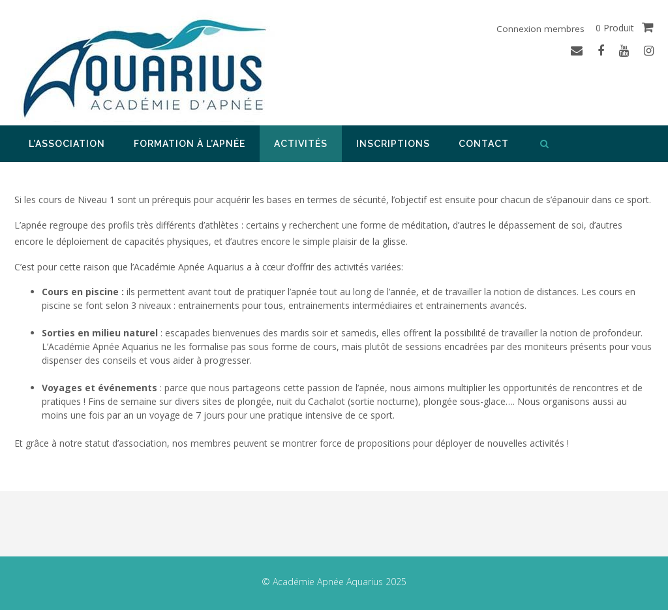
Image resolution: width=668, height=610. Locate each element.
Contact (484, 143)
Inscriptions (393, 143)
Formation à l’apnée (189, 143)
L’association (67, 143)
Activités (300, 143)
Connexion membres (540, 28)
